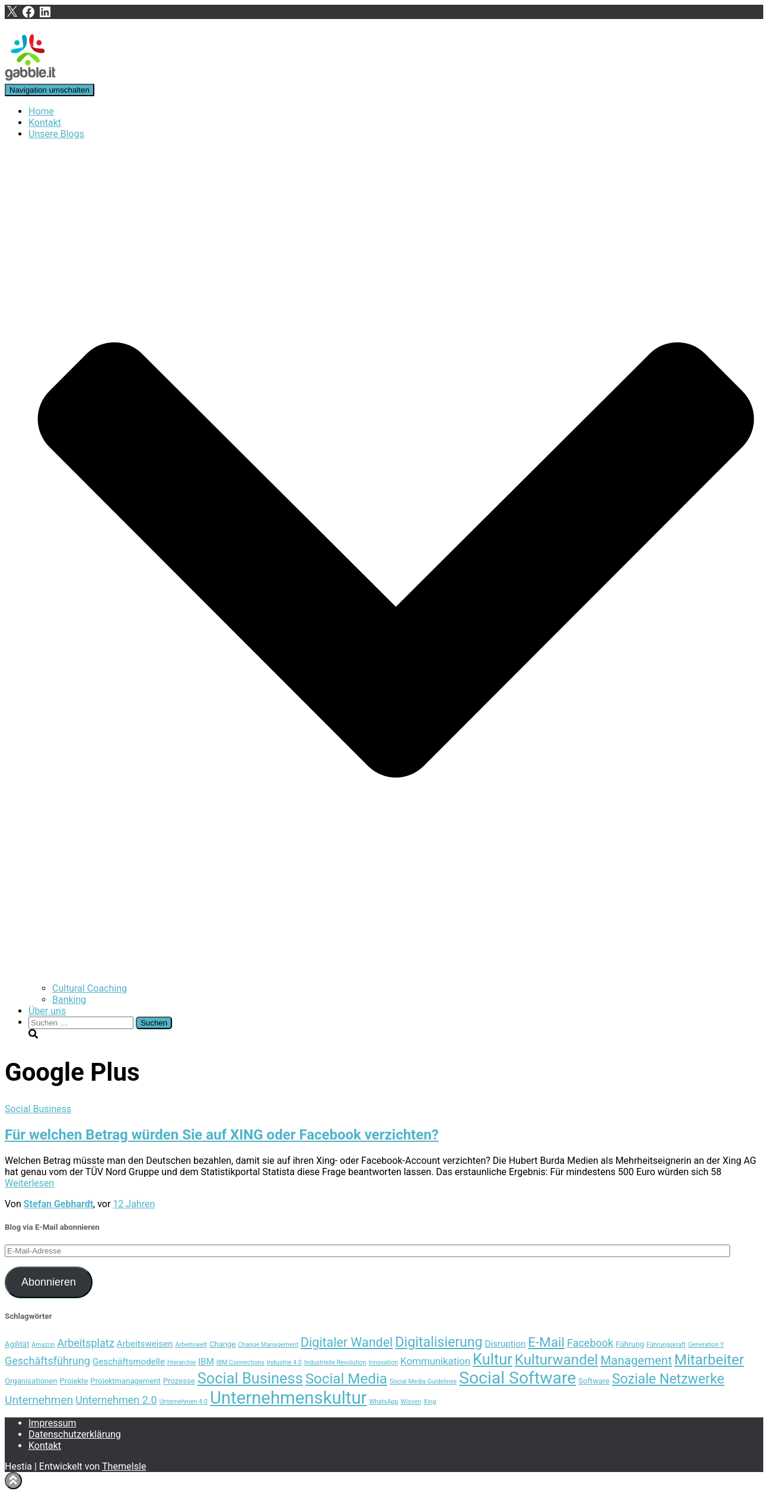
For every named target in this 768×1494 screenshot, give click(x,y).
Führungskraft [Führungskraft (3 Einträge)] (666, 1345)
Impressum (52, 1423)
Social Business (38, 1109)
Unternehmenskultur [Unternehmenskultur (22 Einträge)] (288, 1398)
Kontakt (44, 122)
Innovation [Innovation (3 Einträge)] (384, 1362)
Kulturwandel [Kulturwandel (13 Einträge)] (556, 1359)
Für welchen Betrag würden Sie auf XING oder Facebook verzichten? (222, 1134)
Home (41, 111)
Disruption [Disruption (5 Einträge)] (505, 1343)
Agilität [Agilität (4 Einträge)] (17, 1344)
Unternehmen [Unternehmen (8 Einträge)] (39, 1400)
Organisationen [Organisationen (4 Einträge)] (31, 1380)
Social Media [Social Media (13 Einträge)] (346, 1378)
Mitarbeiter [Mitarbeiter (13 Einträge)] (709, 1359)
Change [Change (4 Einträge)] (222, 1344)
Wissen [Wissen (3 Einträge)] (411, 1402)
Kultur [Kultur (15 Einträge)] (492, 1359)
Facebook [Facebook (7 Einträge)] (590, 1343)
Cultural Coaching (89, 988)
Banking (69, 999)
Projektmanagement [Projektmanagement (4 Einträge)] (126, 1380)
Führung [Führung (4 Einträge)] (630, 1344)
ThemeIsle (124, 1466)
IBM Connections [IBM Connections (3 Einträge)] (240, 1362)
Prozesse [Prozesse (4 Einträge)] (179, 1380)
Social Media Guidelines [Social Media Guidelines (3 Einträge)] (423, 1381)
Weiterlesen (29, 1183)
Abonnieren (48, 1282)
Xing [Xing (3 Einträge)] (429, 1402)
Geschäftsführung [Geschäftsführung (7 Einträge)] (47, 1360)
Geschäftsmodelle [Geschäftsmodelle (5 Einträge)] (129, 1361)
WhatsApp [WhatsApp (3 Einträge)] (384, 1402)
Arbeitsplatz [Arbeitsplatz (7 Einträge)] (85, 1343)
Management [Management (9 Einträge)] (636, 1360)
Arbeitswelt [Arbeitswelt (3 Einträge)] (191, 1345)
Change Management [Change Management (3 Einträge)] (268, 1345)
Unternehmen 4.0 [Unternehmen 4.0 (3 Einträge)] (184, 1402)
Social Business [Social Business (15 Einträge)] (250, 1378)
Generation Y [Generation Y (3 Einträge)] (706, 1345)
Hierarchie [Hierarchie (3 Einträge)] (181, 1362)
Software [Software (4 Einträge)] (593, 1380)
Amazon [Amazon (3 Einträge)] (43, 1345)
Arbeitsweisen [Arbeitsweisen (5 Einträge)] (145, 1343)
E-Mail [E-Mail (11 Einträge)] (546, 1342)
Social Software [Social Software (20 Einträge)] (517, 1378)
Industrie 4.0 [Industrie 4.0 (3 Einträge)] (284, 1362)
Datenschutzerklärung (74, 1434)
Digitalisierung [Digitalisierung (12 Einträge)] (438, 1342)
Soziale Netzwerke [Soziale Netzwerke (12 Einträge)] (668, 1378)
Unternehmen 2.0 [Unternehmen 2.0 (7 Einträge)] (116, 1400)
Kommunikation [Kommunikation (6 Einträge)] (435, 1361)
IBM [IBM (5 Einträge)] (206, 1361)
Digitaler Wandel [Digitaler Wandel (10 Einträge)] (347, 1342)
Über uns (47, 1011)
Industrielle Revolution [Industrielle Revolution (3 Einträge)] (335, 1362)
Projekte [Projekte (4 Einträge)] (74, 1380)
